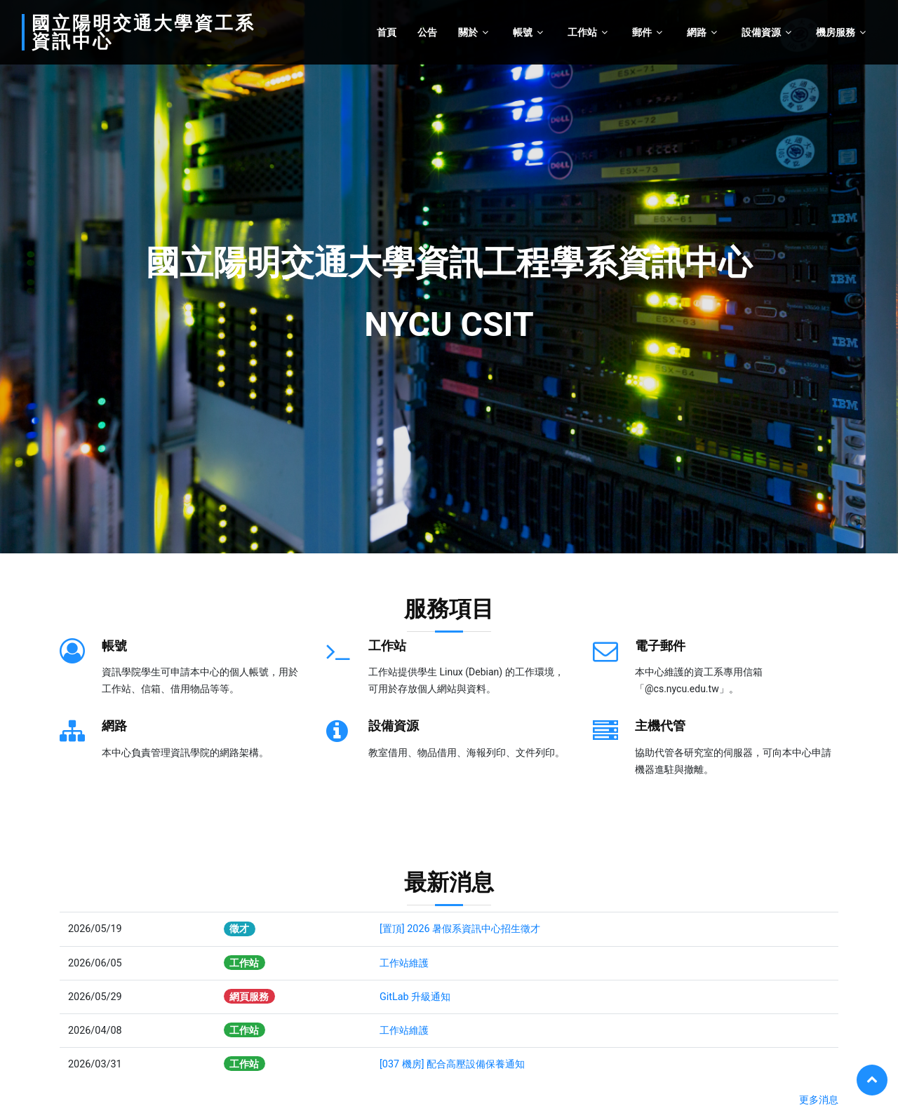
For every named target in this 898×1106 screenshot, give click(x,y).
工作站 (582, 32)
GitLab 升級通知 (415, 997)
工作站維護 (404, 963)
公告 (427, 32)
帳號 (522, 32)
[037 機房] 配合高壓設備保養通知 (452, 1064)
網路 (696, 32)
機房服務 (835, 32)
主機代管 (660, 725)
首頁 (386, 32)
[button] (22, 276)
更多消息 (818, 1100)
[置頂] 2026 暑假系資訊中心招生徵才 (460, 929)
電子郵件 (660, 645)
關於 (468, 32)
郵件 (642, 32)
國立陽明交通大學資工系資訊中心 (143, 32)
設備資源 (761, 32)
